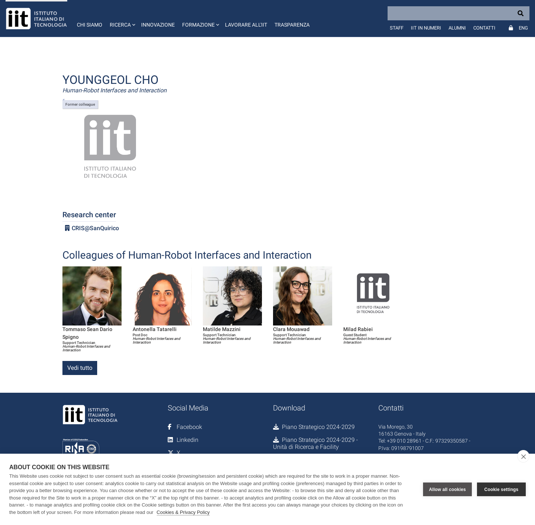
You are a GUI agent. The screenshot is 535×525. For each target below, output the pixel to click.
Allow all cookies (447, 489)
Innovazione (158, 25)
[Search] (458, 13)
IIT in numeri (426, 28)
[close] (523, 456)
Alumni (457, 28)
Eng (523, 28)
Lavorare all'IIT (246, 25)
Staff (396, 28)
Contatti (484, 28)
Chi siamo (89, 25)
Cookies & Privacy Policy (183, 512)
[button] (121, 18)
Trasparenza (292, 25)
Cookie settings (501, 489)
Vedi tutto (79, 367)
